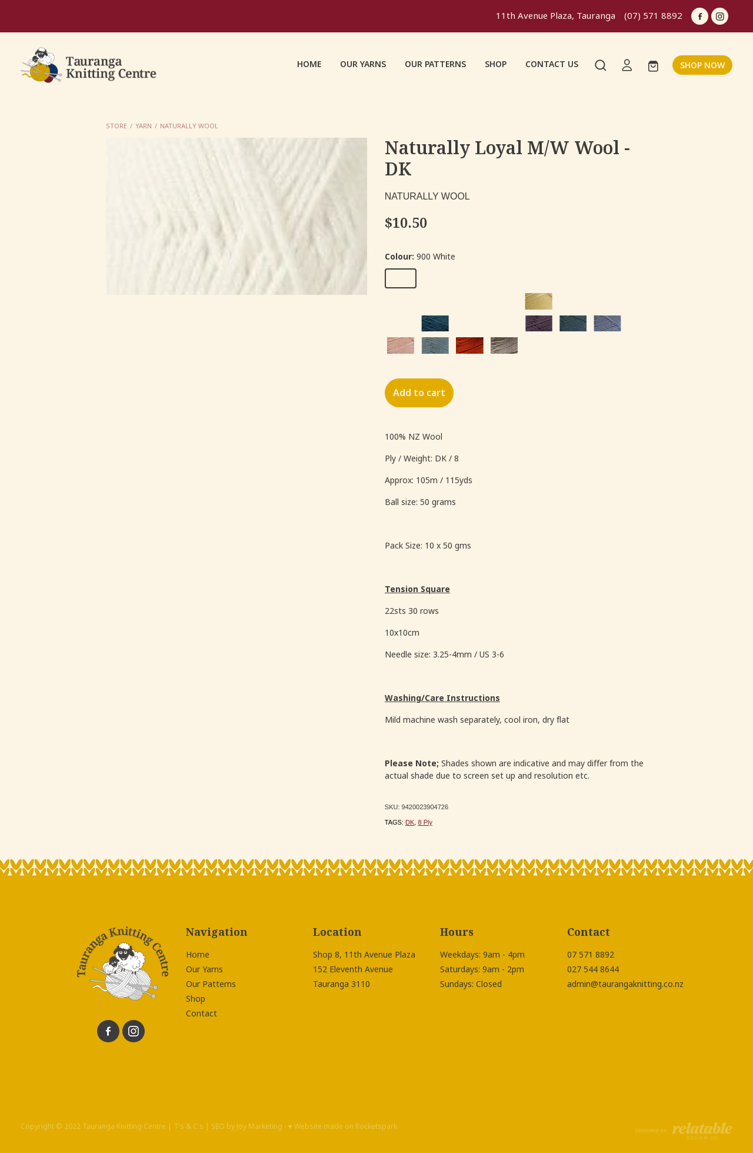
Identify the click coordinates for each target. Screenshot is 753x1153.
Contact (201, 1013)
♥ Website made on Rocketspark (342, 1126)
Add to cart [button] (419, 393)
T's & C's (189, 1126)
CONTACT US (551, 64)
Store (116, 126)
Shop (195, 999)
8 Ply (425, 822)
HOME (309, 64)
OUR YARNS (363, 64)
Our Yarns (204, 969)
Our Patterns (211, 984)
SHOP (496, 64)
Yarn (143, 126)
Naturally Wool (189, 126)
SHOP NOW (702, 65)
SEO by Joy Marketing (246, 1126)
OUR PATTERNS (435, 64)
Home (197, 955)
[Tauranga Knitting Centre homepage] (92, 65)
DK (409, 822)
